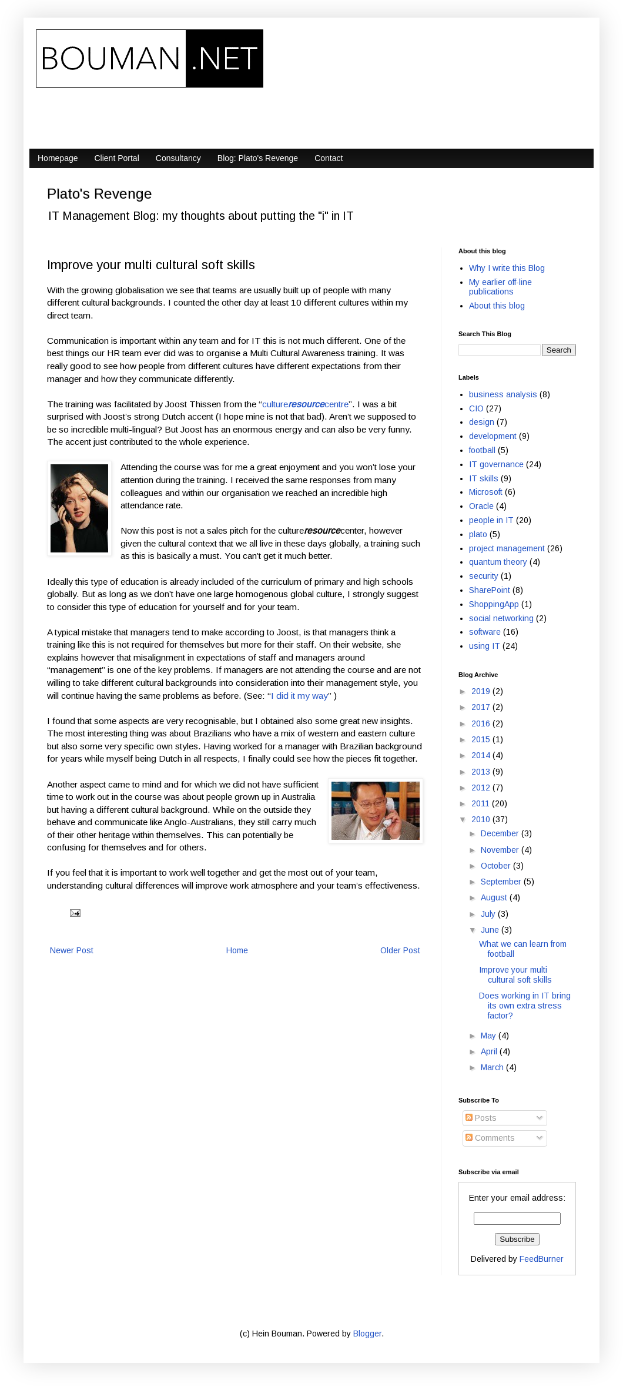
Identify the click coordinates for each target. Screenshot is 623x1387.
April (490, 1051)
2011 (481, 803)
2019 (482, 691)
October (497, 865)
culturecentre (305, 404)
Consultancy (178, 158)
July (489, 914)
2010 (482, 819)
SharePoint (489, 590)
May (489, 1035)
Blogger (367, 1333)
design (481, 422)
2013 (482, 771)
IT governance (496, 464)
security (483, 576)
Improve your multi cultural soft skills (515, 974)
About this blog (497, 305)
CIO (476, 408)
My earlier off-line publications (500, 287)
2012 (482, 787)
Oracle (481, 506)
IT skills (483, 478)
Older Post (400, 950)
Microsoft (486, 492)
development (493, 436)
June (491, 929)
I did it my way (299, 696)
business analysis (503, 394)
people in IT (491, 520)
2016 (482, 723)
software (485, 631)
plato (478, 534)
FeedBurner (542, 1259)
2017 (482, 707)
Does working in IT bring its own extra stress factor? (525, 1005)
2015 (482, 739)
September (502, 881)
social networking (501, 618)
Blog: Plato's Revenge (257, 158)
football (482, 450)
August (495, 897)
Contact (328, 158)
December (501, 833)
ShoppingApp (494, 604)
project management (507, 548)
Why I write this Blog (507, 268)
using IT (484, 646)
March (493, 1067)
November (501, 850)
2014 (482, 755)
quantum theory (498, 562)
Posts (481, 1118)
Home (237, 950)
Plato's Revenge (99, 194)
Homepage (58, 158)
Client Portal (117, 158)
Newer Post (71, 950)
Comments (490, 1138)
